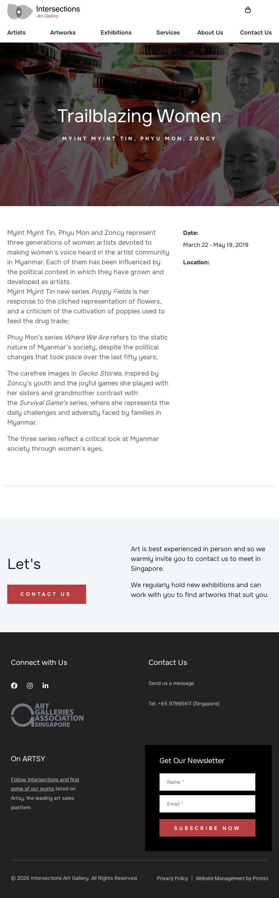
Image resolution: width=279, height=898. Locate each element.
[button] (266, 10)
